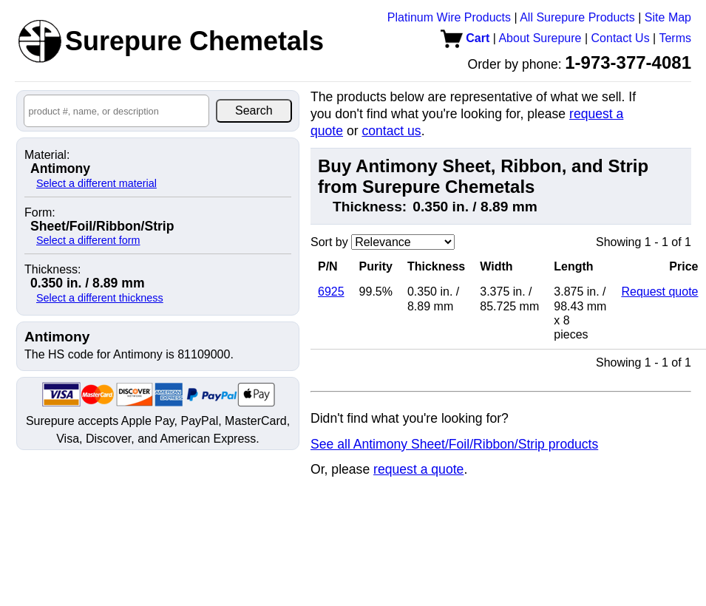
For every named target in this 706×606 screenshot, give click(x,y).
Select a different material (96, 183)
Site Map (668, 17)
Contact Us (620, 38)
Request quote (659, 291)
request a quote (418, 469)
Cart (465, 38)
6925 (331, 291)
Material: (46, 155)
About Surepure (539, 38)
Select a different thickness (99, 298)
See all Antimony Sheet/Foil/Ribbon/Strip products (454, 444)
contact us (391, 130)
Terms (675, 38)
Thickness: (52, 270)
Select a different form (88, 240)
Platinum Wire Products (449, 17)
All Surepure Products (577, 17)
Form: (39, 213)
